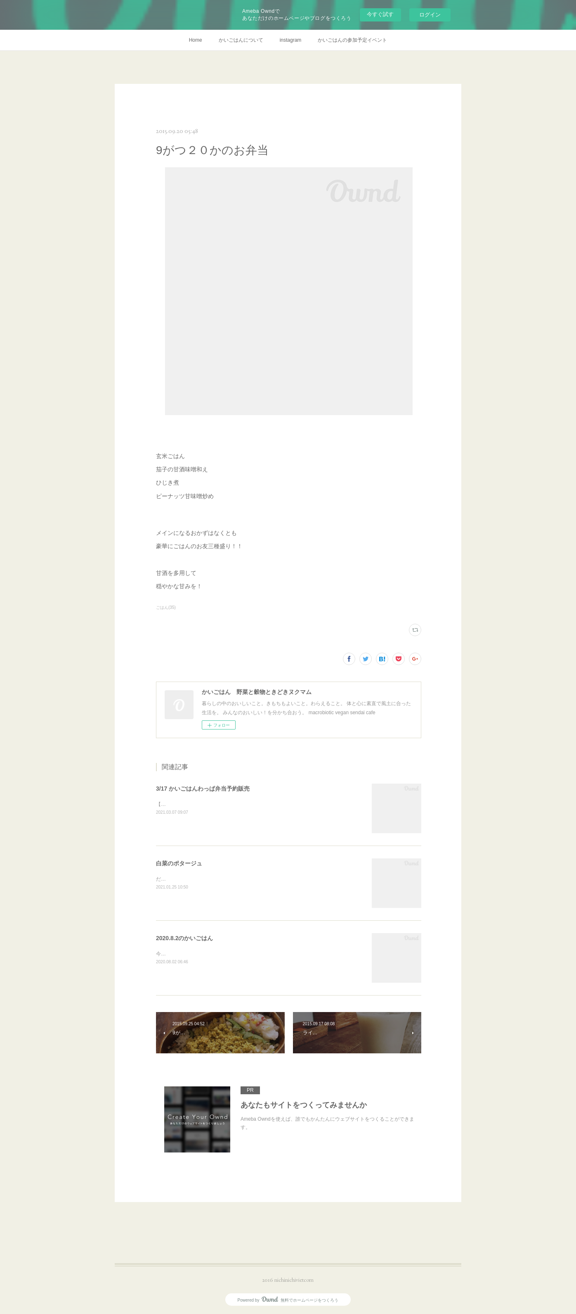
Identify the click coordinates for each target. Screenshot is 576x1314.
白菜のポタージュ (179, 863)
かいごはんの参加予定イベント (352, 40)
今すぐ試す (380, 14)
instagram (291, 40)
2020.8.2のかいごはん (184, 938)
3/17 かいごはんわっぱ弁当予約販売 (203, 788)
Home (195, 40)
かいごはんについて (241, 40)
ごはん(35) (166, 607)
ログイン (430, 15)
